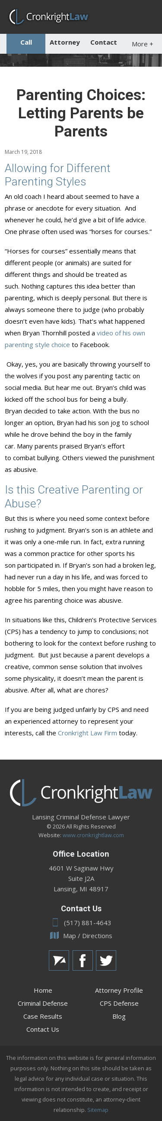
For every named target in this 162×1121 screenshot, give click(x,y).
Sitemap (97, 1110)
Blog (119, 1016)
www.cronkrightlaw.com (93, 835)
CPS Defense (119, 1003)
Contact (103, 42)
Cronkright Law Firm (87, 732)
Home (43, 990)
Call (26, 42)
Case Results (42, 1016)
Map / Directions (81, 935)
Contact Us (42, 1029)
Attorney (65, 42)
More (142, 44)
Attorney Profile (119, 990)
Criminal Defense (43, 1003)
